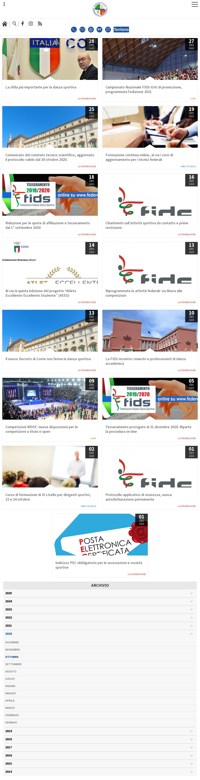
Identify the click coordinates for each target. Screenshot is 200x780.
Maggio (10, 693)
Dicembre (12, 642)
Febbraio (12, 715)
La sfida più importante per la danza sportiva (40, 87)
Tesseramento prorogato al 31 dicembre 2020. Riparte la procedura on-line (148, 429)
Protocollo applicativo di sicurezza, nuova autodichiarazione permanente (139, 497)
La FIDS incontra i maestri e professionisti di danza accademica (146, 361)
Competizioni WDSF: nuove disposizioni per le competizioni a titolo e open (41, 429)
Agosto (10, 671)
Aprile (10, 701)
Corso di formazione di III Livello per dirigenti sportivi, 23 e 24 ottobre (48, 497)
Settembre (13, 664)
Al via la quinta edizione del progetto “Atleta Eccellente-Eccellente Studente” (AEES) (40, 293)
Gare (193, 98)
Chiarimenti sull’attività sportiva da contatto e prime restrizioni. (147, 225)
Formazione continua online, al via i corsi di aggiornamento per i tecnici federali (139, 157)
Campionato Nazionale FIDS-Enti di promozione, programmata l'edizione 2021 (144, 89)
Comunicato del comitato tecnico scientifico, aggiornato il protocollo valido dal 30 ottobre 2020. (49, 157)
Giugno (10, 686)
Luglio (10, 679)
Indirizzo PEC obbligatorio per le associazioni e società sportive (98, 565)
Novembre (12, 650)
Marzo (10, 708)
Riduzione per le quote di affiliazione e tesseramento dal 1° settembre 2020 (47, 225)
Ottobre (12, 657)
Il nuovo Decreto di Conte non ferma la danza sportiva (48, 359)
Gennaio (11, 722)
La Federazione (87, 98)
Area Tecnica (188, 166)
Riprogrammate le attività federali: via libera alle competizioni (144, 293)
